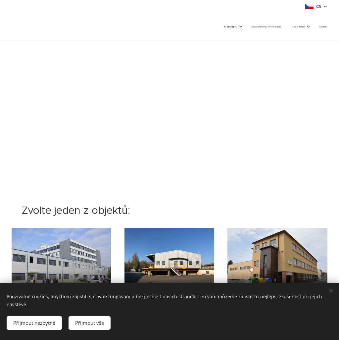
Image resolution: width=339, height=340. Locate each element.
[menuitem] (292, 26)
